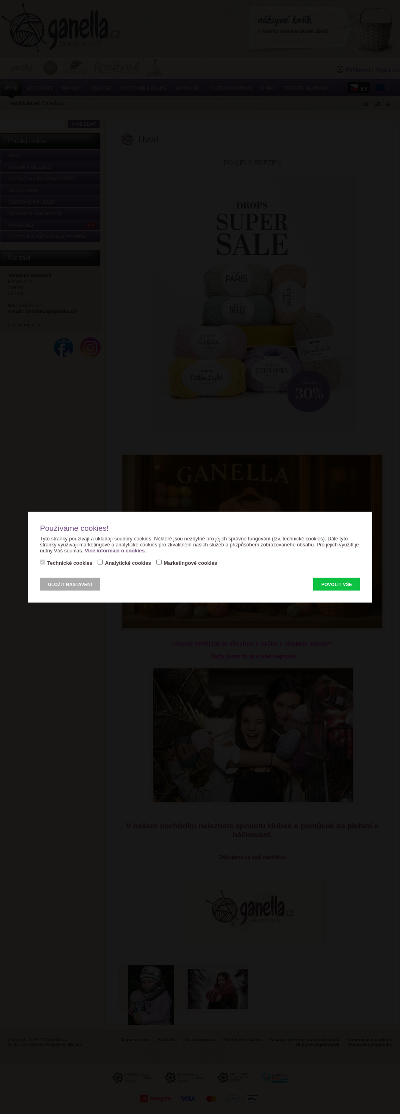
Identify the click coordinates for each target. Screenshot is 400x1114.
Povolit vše (336, 584)
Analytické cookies (128, 563)
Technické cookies (69, 563)
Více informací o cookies (115, 550)
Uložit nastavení (70, 584)
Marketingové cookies (190, 563)
